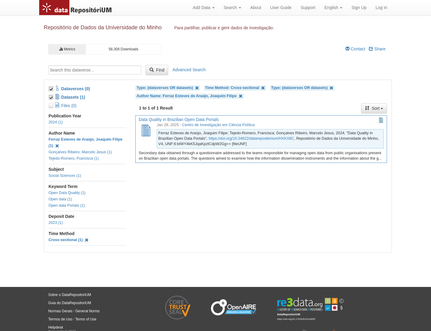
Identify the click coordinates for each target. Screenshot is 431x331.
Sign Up (359, 7)
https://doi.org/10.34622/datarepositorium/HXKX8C (251, 138)
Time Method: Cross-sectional (235, 88)
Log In (381, 7)
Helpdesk (55, 327)
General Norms (87, 311)
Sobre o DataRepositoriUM (69, 295)
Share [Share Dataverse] (377, 48)
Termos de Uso (60, 319)
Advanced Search (189, 69)
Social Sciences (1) (65, 175)
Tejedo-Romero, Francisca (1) (74, 158)
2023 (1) (56, 223)
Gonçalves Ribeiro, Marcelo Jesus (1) (80, 152)
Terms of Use (85, 319)
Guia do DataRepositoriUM (69, 303)
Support (307, 7)
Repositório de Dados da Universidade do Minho (103, 27)
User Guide (281, 7)
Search (232, 7)
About (255, 7)
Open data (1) (60, 199)
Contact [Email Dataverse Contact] (355, 48)
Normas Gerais (60, 311)
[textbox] (94, 70)
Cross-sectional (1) (69, 240)
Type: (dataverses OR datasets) (168, 88)
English (333, 7)
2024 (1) (56, 122)
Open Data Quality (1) (67, 193)
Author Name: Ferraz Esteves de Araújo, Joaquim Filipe (190, 96)
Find (156, 70)
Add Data (203, 7)
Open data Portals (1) (67, 205)
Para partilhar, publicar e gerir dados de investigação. (224, 27)
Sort (374, 108)
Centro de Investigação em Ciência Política (218, 125)
